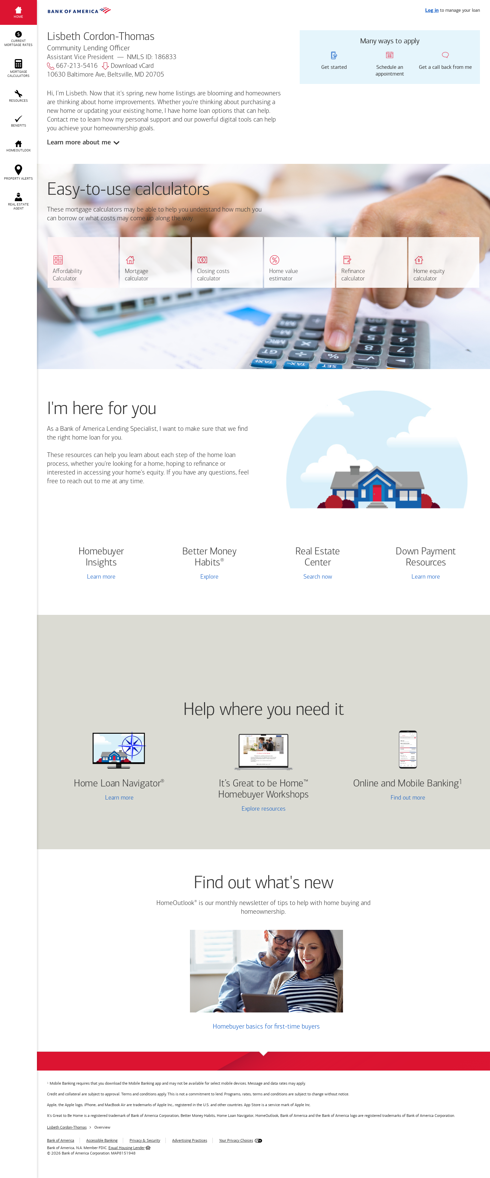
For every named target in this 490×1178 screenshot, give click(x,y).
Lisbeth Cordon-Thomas (67, 1127)
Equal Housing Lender (126, 1147)
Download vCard (128, 66)
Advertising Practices (189, 1140)
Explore (209, 577)
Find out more (383, 798)
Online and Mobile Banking (406, 784)
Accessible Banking (101, 1140)
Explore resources (264, 809)
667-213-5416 (72, 66)
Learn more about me (79, 142)
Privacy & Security (145, 1140)
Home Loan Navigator (119, 784)
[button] (18, 39)
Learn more (101, 577)
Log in (432, 10)
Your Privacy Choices (236, 1140)
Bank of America (60, 1140)
